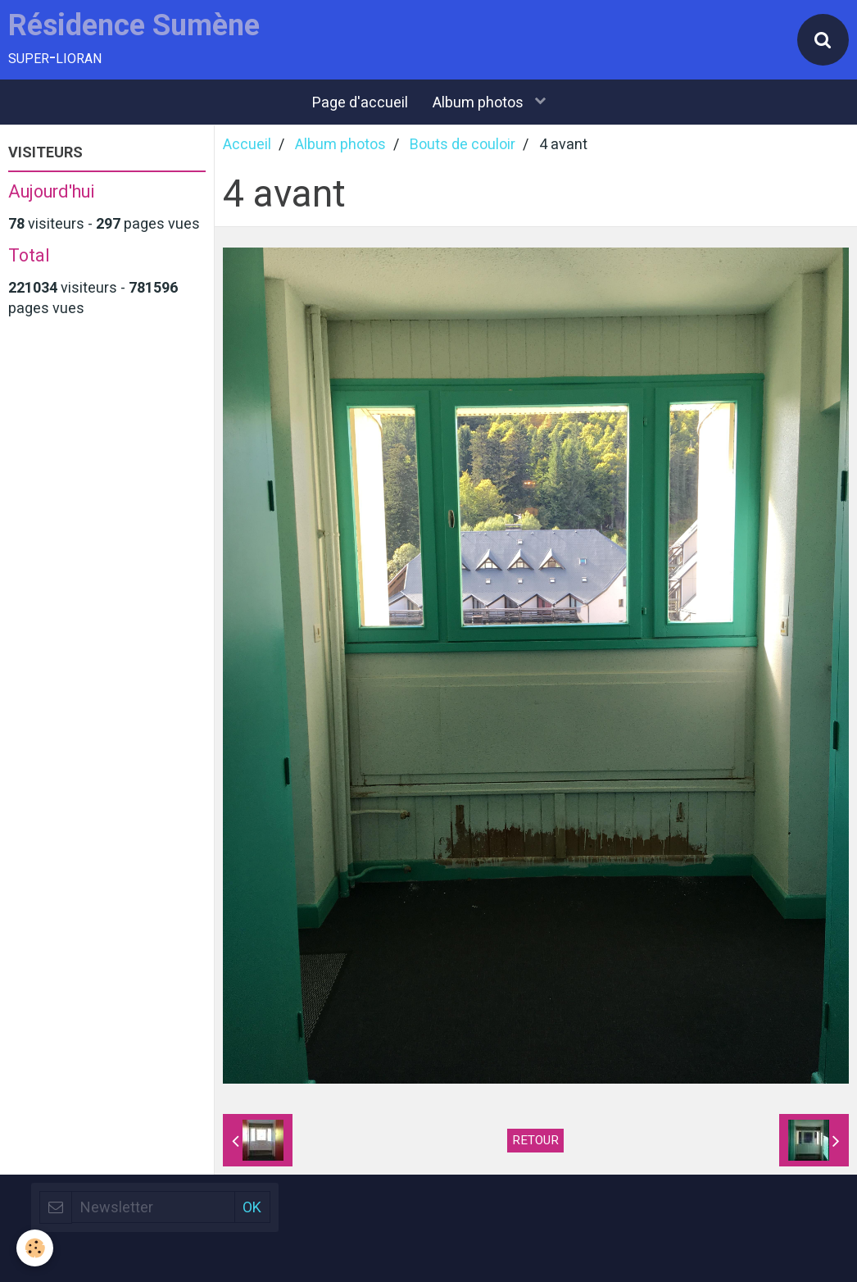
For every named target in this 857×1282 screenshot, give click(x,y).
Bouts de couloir (462, 143)
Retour (535, 1140)
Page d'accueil (360, 102)
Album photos (480, 102)
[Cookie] (34, 1248)
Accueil (247, 143)
